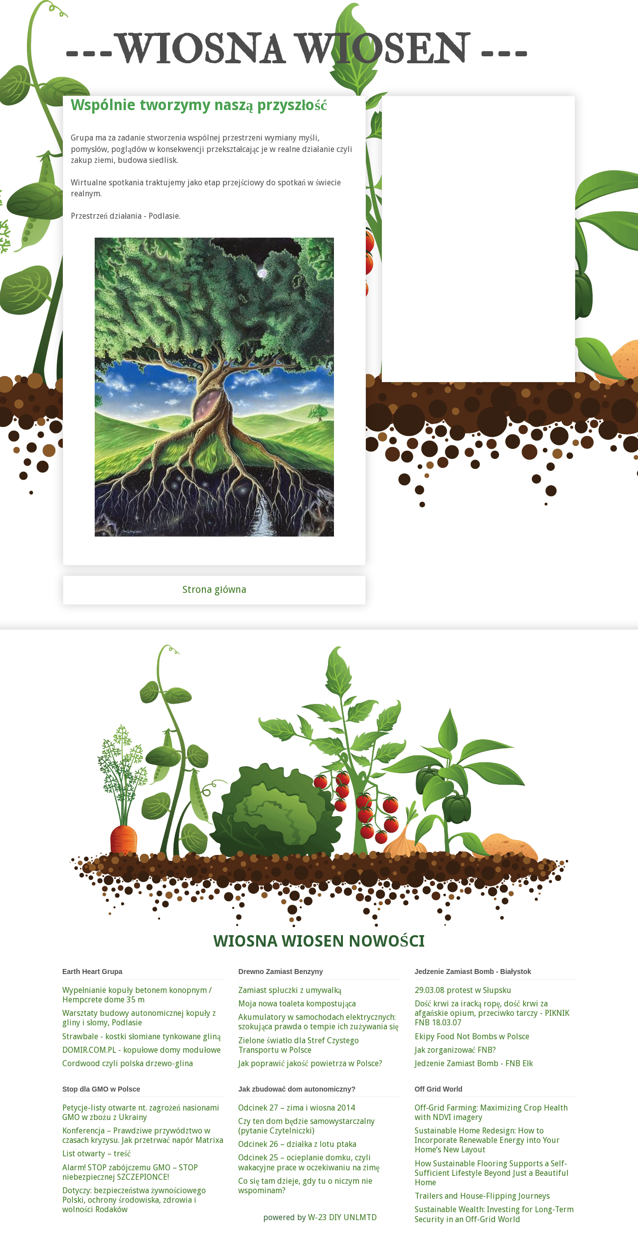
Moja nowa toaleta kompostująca (297, 1003)
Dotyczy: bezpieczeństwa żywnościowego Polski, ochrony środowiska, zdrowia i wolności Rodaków (134, 1200)
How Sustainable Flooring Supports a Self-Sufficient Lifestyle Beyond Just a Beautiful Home (492, 1173)
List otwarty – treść (96, 1153)
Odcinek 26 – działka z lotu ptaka (297, 1144)
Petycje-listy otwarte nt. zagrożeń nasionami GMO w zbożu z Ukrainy (140, 1112)
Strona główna (214, 589)
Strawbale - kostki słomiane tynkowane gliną (141, 1036)
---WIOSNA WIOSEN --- (296, 51)
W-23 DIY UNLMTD (342, 1217)
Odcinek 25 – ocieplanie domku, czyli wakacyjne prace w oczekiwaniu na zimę (308, 1162)
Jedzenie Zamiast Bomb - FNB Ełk (474, 1063)
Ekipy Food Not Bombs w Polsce (472, 1036)
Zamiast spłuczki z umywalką (289, 990)
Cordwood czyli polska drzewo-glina (127, 1063)
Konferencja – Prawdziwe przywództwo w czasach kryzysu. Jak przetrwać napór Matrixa (142, 1135)
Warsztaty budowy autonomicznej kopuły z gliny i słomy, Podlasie (139, 1017)
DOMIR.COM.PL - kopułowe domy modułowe (141, 1050)
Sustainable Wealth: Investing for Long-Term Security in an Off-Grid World (494, 1214)
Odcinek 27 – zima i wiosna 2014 (296, 1108)
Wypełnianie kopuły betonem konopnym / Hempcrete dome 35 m (137, 994)
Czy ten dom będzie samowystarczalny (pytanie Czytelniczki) (306, 1125)
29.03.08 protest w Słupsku (463, 990)
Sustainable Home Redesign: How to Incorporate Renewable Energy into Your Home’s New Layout (487, 1140)
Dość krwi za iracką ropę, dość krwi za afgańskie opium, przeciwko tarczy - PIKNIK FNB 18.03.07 (492, 1013)
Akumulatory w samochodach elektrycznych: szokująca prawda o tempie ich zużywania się (318, 1021)
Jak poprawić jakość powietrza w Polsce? (310, 1063)
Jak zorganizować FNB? (455, 1050)
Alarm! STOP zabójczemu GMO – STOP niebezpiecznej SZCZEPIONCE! (130, 1172)
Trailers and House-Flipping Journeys (482, 1196)
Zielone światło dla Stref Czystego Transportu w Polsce (298, 1045)
